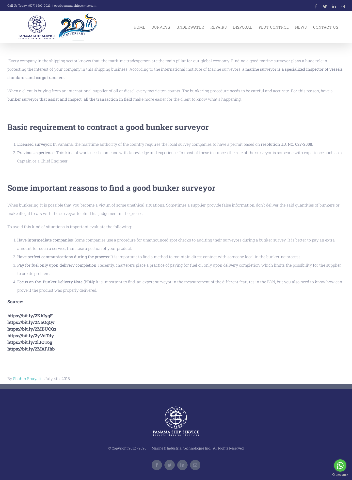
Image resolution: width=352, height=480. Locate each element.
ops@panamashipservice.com (75, 5)
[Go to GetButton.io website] (340, 475)
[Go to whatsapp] (340, 465)
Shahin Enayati (27, 378)
